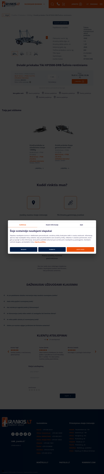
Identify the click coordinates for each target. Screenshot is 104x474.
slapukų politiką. (40, 242)
